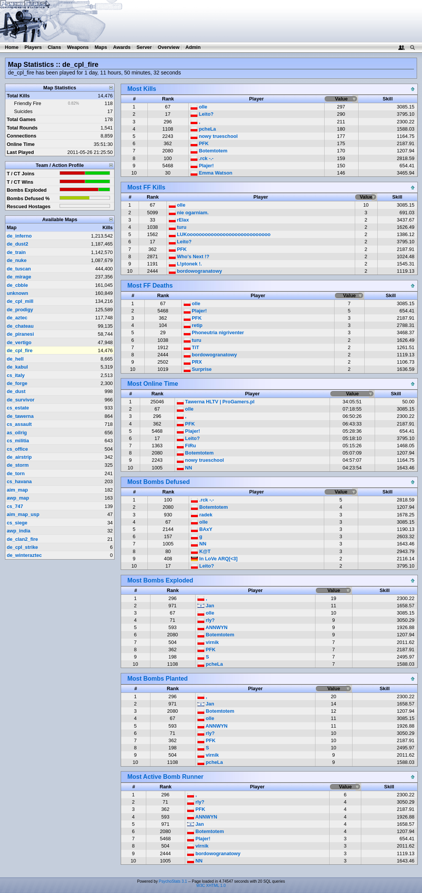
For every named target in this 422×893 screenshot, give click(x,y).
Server (144, 47)
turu (177, 227)
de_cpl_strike (22, 547)
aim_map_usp (23, 514)
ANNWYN (212, 627)
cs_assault (19, 424)
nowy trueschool (214, 136)
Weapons (78, 47)
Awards (122, 47)
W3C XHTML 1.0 (211, 885)
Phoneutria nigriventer (214, 332)
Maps (101, 47)
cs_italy (16, 375)
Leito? (202, 114)
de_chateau (20, 326)
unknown (17, 293)
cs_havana (19, 481)
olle (199, 107)
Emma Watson (211, 173)
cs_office (17, 449)
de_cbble (17, 285)
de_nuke (17, 260)
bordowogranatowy (195, 271)
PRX (193, 362)
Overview (168, 47)
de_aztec (17, 317)
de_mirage (19, 277)
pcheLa (203, 129)
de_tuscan (19, 269)
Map (12, 227)
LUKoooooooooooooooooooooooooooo (220, 234)
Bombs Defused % (28, 198)
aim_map (17, 490)
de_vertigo (19, 342)
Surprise (198, 369)
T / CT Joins (21, 173)
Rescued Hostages (29, 206)
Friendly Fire (27, 103)
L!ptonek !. (185, 264)
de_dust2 (17, 244)
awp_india (19, 531)
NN (184, 468)
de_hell (15, 359)
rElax (179, 220)
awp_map (18, 498)
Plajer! (202, 165)
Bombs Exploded (27, 190)
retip (193, 325)
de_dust (16, 391)
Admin (192, 47)
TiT (191, 347)
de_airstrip (19, 457)
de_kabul (17, 367)
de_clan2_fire (22, 539)
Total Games (21, 119)
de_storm (18, 465)
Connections (22, 136)
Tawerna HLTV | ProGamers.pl (215, 401)
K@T (200, 551)
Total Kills (18, 96)
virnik (208, 642)
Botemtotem (209, 151)
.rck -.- (202, 158)
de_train (16, 252)
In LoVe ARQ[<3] (214, 558)
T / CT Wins (20, 182)
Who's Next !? (189, 256)
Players (33, 47)
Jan (205, 605)
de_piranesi (20, 334)
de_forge (17, 383)
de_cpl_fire (20, 350)
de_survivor (21, 400)
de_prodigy (20, 309)
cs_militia (18, 440)
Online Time (21, 144)
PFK (200, 143)
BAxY (201, 529)
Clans (54, 47)
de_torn (16, 473)
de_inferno (19, 236)
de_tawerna (20, 416)
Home (12, 47)
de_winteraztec (24, 555)
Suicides (23, 111)
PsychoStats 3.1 (173, 881)
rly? (206, 620)
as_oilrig (17, 432)
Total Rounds (22, 128)
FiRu (186, 445)
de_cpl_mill (20, 301)
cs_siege (17, 523)
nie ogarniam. (189, 212)
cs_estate (18, 408)
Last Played (20, 152)
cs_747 (15, 506)
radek (201, 515)
